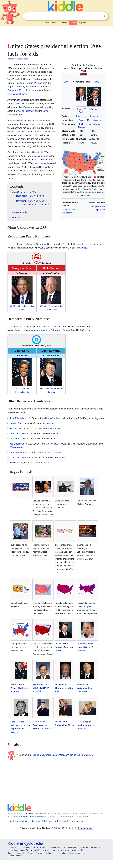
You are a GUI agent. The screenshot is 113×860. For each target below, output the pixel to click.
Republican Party (16, 86)
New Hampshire (42, 163)
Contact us (50, 853)
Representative (40, 684)
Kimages (64, 23)
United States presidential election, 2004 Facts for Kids (35, 821)
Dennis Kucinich (18, 433)
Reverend (59, 684)
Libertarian (82, 500)
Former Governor (85, 643)
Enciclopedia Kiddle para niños (72, 853)
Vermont (50, 423)
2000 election (16, 447)
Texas (81, 120)
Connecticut (52, 444)
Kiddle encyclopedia (33, 813)
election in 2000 (24, 120)
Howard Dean (16, 423)
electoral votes (20, 135)
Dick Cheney (80, 248)
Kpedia (73, 23)
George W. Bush (69, 210)
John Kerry (94, 109)
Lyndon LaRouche (86, 725)
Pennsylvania (83, 555)
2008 (97, 82)
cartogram (87, 606)
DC (95, 135)
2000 (66, 82)
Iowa (46, 156)
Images (54, 23)
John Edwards (94, 124)
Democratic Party (16, 90)
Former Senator (40, 721)
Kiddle (10, 853)
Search (104, 16)
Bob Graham (16, 462)
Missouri (57, 452)
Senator (58, 643)
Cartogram (15, 643)
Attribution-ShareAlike (30, 816)
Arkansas (55, 428)
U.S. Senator (19, 389)
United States (14, 75)
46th (42, 306)
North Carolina (52, 418)
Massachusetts (94, 120)
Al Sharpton (15, 438)
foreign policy (14, 103)
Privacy (39, 853)
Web (47, 23)
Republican (81, 116)
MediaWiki (78, 850)
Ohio (48, 131)
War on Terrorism (25, 111)
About (29, 853)
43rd (12, 306)
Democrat (94, 116)
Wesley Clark (16, 428)
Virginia (82, 728)
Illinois (62, 457)
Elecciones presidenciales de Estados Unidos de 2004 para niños (60, 755)
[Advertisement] (57, 33)
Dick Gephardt (17, 452)
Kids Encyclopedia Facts (18, 59)
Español (82, 23)
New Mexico (33, 156)
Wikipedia (39, 850)
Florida (47, 462)
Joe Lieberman (17, 444)
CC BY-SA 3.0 (37, 847)
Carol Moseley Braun (20, 457)
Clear (98, 16)
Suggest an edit (85, 828)
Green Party (60, 504)
